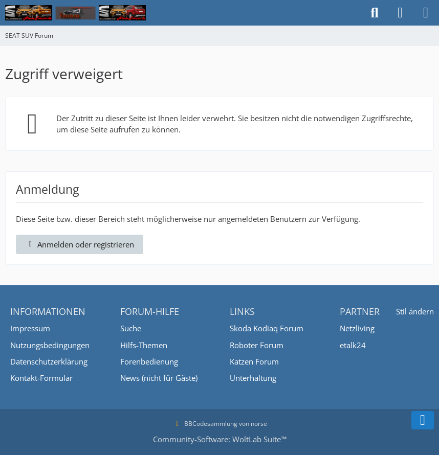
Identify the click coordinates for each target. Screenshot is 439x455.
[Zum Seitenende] (422, 420)
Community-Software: (220, 439)
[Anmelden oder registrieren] (400, 13)
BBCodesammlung (204, 423)
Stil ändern (415, 311)
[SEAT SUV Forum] (75, 13)
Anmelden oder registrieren (79, 244)
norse (259, 423)
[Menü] (425, 13)
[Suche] (374, 13)
